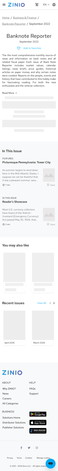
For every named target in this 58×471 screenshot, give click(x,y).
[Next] (54, 303)
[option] (14, 272)
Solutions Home (11, 417)
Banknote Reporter (14, 24)
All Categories (10, 403)
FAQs (32, 388)
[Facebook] (21, 447)
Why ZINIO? (9, 388)
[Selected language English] (46, 4)
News (5, 393)
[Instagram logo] (36, 447)
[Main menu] (4, 4)
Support (33, 393)
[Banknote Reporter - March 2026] (43, 328)
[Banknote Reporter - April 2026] (14, 328)
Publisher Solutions (13, 427)
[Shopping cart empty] (37, 4)
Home (6, 17)
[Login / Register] (54, 4)
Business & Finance (25, 17)
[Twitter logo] (29, 447)
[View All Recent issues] (41, 303)
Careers (6, 398)
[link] (15, 245)
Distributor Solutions (14, 422)
